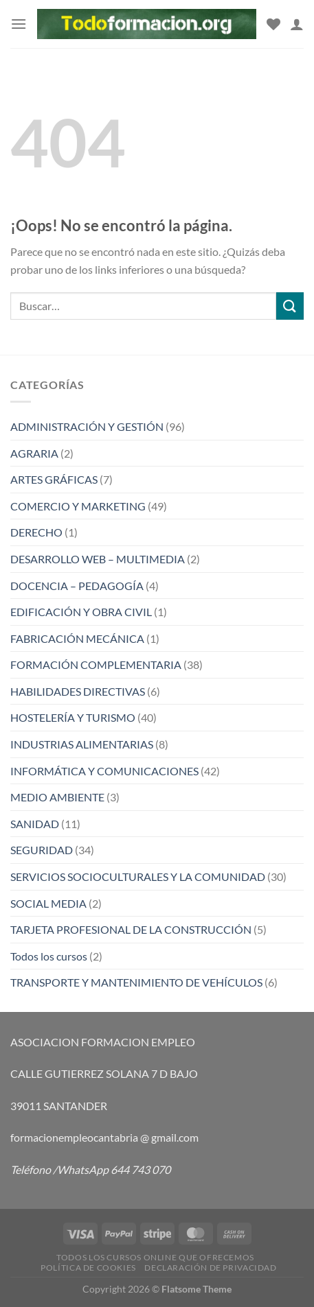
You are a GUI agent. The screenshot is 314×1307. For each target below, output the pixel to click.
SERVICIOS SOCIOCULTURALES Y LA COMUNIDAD (137, 876)
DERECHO (36, 532)
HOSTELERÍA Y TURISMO (72, 717)
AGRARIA (34, 453)
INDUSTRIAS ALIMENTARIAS (81, 744)
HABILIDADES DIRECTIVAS (77, 691)
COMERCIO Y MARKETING (78, 506)
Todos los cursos (48, 956)
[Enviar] (290, 305)
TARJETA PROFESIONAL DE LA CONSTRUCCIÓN (130, 929)
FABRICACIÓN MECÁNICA (77, 638)
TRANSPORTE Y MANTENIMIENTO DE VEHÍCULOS (136, 982)
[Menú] (18, 23)
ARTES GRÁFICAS (54, 479)
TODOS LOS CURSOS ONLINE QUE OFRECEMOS (155, 1257)
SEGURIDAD (41, 849)
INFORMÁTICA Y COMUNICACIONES (104, 770)
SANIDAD (34, 823)
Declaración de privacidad (210, 1267)
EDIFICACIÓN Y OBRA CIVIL (81, 611)
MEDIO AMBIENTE (57, 796)
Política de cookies (88, 1267)
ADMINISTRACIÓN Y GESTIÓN (87, 426)
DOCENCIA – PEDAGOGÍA (77, 585)
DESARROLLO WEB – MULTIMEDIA (97, 558)
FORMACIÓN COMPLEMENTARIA (95, 664)
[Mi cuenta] (297, 24)
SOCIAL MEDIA (48, 903)
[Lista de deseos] (273, 24)
